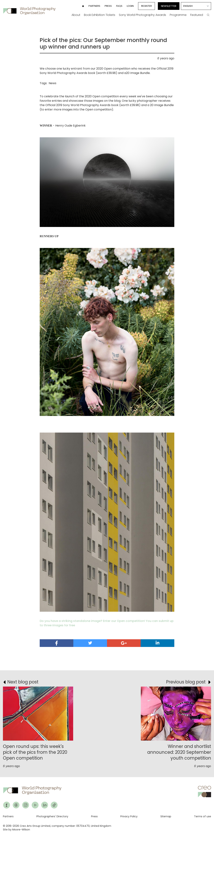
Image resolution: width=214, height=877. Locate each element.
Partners (94, 6)
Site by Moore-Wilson (16, 829)
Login (130, 6)
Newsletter (168, 6)
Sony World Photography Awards (142, 15)
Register (146, 6)
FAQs (119, 6)
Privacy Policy (129, 816)
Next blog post (22, 682)
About (76, 15)
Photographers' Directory (52, 816)
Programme (178, 15)
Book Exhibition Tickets (99, 15)
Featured (196, 15)
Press (108, 6)
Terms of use (202, 816)
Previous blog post (186, 682)
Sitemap (165, 816)
